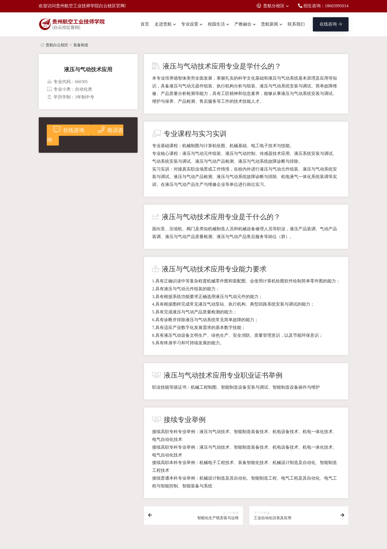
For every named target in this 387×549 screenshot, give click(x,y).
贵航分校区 (271, 5)
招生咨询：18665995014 (323, 5)
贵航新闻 (269, 24)
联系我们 (296, 24)
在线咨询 (331, 24)
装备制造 (80, 45)
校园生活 (216, 24)
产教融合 (243, 24)
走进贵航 (163, 24)
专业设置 (189, 24)
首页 (145, 24)
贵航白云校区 (57, 45)
